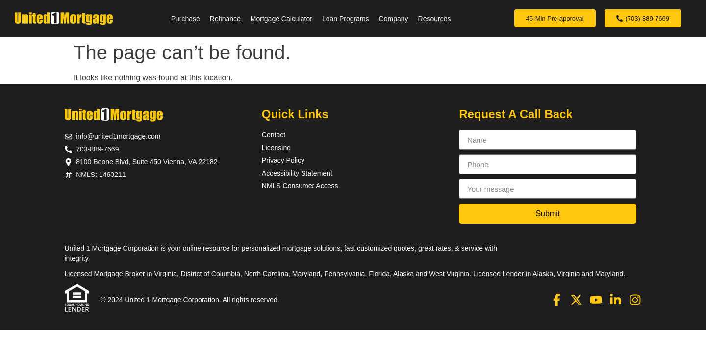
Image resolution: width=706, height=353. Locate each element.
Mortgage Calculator (281, 19)
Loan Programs (345, 19)
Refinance (225, 19)
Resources (434, 19)
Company (393, 19)
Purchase (185, 19)
